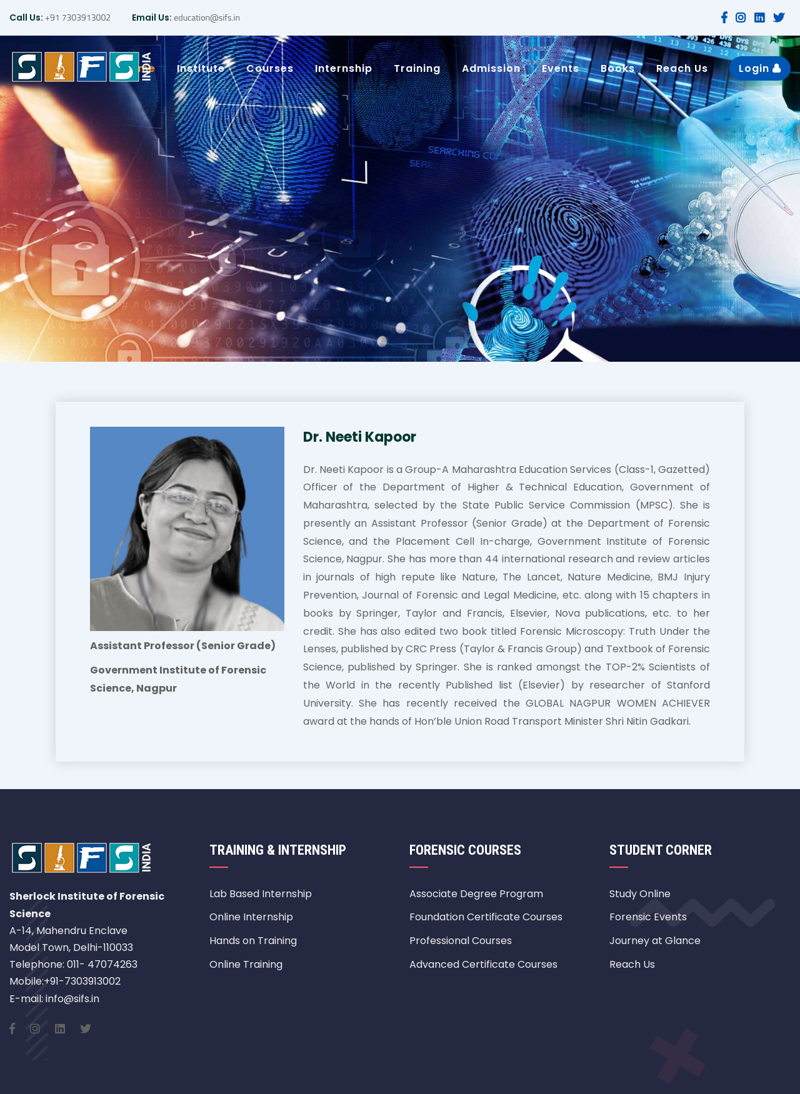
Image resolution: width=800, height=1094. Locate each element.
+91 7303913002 (77, 17)
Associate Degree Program (476, 894)
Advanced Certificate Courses (483, 964)
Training (417, 68)
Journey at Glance (655, 940)
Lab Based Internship (260, 894)
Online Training (245, 964)
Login (760, 68)
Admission (491, 68)
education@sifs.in (206, 17)
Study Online (640, 894)
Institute (201, 68)
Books (618, 68)
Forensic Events (648, 917)
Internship (343, 68)
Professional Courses (460, 940)
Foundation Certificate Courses (485, 917)
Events (560, 68)
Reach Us (682, 68)
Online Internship (251, 917)
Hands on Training (253, 940)
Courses (270, 68)
